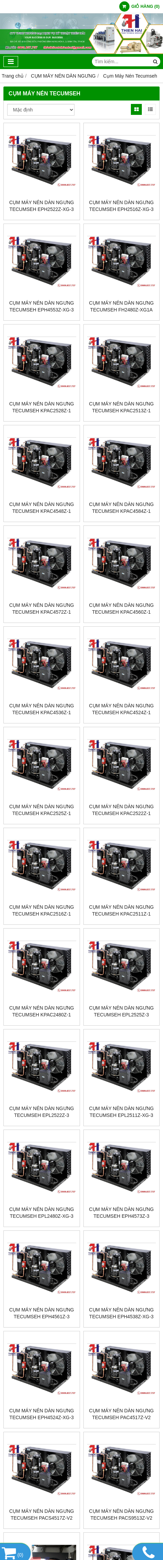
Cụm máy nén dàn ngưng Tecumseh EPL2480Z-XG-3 (41, 1212)
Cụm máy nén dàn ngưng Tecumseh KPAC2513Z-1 (121, 407)
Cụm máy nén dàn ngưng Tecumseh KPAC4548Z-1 (41, 508)
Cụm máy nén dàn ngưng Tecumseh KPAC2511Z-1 (121, 910)
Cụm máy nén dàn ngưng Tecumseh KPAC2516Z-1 (41, 910)
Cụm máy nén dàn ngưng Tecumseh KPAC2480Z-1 (41, 1011)
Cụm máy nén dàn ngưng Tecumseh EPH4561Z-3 (41, 1313)
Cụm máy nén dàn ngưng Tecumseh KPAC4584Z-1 (121, 508)
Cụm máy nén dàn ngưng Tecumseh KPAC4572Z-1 (41, 608)
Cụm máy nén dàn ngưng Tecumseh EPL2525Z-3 (121, 1011)
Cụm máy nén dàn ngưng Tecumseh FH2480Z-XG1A (121, 306)
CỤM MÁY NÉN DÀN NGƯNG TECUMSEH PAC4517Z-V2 (121, 1414)
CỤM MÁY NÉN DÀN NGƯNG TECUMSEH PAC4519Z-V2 (121, 1546)
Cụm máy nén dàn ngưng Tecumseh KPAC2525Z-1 (41, 810)
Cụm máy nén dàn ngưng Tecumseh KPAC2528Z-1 (41, 407)
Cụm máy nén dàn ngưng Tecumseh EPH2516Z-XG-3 (121, 206)
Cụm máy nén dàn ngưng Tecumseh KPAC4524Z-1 (121, 709)
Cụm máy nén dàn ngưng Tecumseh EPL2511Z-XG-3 (121, 1112)
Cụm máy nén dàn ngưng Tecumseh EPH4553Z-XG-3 (41, 306)
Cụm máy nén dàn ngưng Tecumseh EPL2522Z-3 (41, 1112)
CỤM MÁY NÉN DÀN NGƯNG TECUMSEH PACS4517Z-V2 (41, 1514)
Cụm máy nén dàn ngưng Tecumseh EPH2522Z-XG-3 (41, 206)
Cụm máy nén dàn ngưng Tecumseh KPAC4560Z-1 (121, 608)
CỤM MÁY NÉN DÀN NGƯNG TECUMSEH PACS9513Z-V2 (121, 1514)
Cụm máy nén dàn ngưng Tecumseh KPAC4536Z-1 (41, 709)
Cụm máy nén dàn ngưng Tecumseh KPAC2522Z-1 (121, 810)
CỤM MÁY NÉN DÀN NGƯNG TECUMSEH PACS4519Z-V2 (41, 1546)
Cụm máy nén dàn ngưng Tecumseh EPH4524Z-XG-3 (41, 1414)
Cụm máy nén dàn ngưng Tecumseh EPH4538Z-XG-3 (121, 1313)
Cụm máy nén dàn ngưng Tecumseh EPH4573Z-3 (121, 1212)
